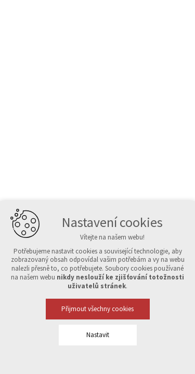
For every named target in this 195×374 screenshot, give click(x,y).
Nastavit (97, 334)
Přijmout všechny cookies (97, 308)
